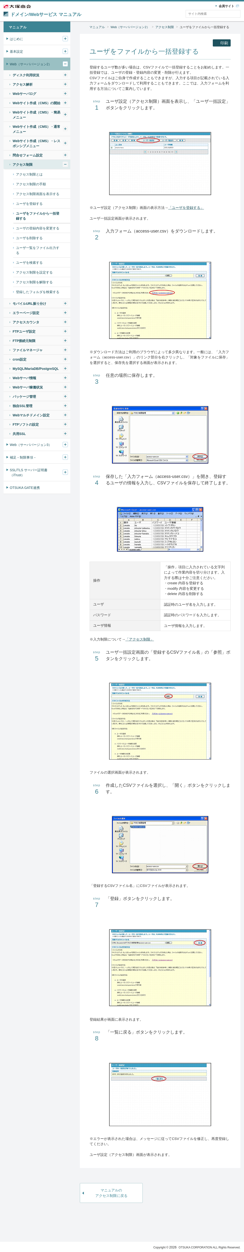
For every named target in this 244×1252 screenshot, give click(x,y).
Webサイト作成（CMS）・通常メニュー (36, 129)
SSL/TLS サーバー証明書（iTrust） (28, 472)
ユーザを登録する (29, 204)
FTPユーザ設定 (24, 331)
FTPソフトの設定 (26, 424)
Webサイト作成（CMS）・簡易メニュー (36, 114)
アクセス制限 (164, 27)
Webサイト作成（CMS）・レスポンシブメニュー (36, 143)
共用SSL (19, 434)
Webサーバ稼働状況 (28, 387)
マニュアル (97, 27)
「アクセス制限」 (139, 639)
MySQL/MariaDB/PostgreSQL (36, 369)
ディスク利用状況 (26, 75)
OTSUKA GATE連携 (25, 488)
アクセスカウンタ (26, 322)
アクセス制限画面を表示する (37, 194)
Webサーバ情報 (24, 378)
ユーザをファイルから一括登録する (204, 27)
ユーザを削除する (29, 238)
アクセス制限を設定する (34, 272)
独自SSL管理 (22, 406)
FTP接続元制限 (24, 341)
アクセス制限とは (29, 174)
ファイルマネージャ (28, 350)
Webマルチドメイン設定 (31, 415)
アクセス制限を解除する (34, 282)
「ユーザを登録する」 (186, 208)
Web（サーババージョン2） (130, 27)
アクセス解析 (23, 84)
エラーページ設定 (26, 313)
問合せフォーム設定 (28, 155)
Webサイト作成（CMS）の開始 (36, 103)
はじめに (16, 39)
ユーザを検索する (29, 262)
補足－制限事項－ (23, 457)
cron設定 (19, 359)
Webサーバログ (24, 94)
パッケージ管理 (24, 396)
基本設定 (16, 51)
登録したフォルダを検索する (37, 292)
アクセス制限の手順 (31, 184)
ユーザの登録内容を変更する (37, 228)
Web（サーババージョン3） (31, 445)
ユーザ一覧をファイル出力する (37, 250)
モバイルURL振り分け (29, 303)
